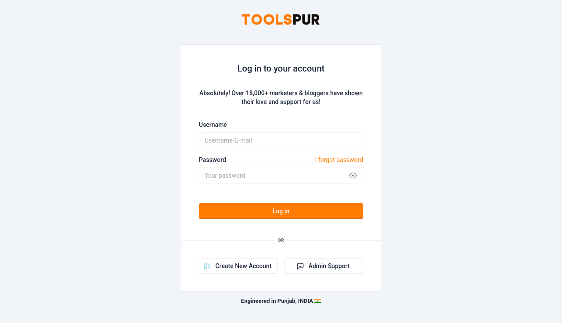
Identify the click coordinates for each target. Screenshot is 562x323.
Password (281, 159)
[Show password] (353, 175)
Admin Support (322, 266)
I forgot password (339, 159)
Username (213, 124)
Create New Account (237, 266)
